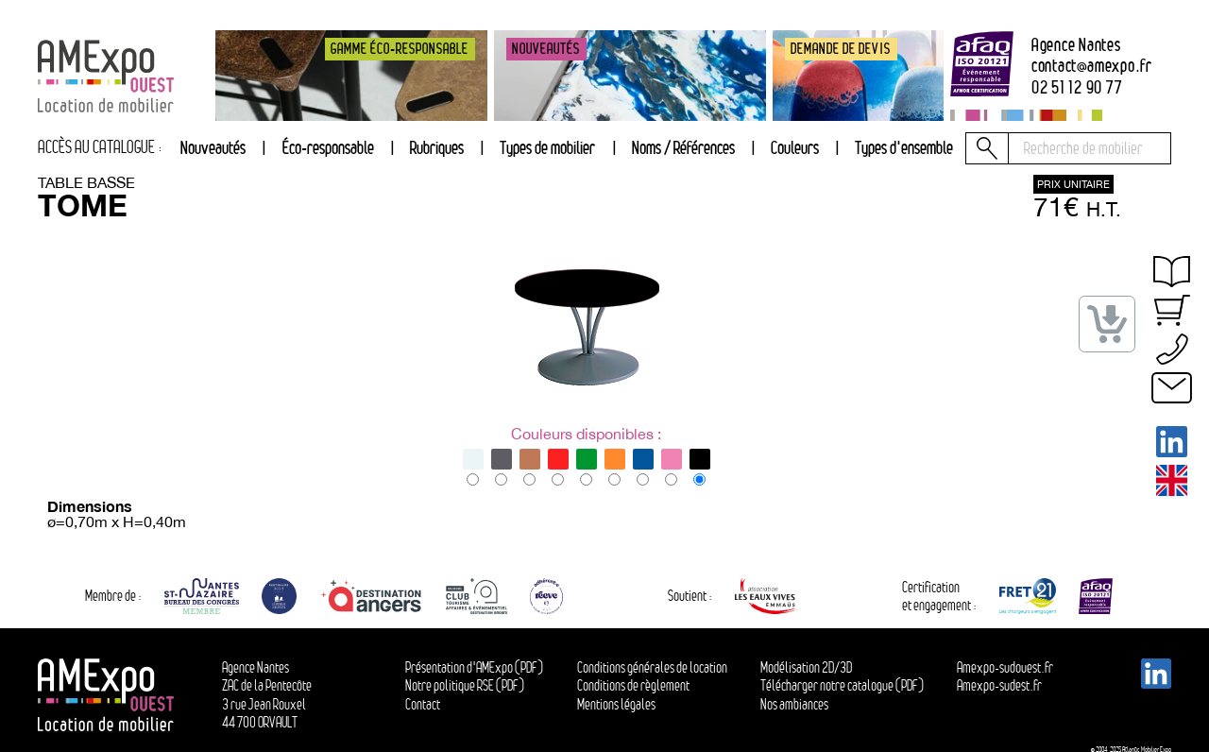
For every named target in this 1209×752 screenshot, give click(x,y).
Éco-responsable (328, 147)
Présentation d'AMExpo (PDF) (474, 667)
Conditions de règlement (633, 685)
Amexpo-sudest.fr (999, 685)
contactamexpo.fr (1091, 66)
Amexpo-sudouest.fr (1005, 667)
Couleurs (795, 147)
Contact (422, 704)
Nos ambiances (794, 704)
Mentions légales (616, 704)
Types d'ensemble (904, 147)
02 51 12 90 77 (1077, 87)
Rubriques (437, 147)
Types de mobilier (547, 147)
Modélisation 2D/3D (806, 667)
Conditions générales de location (652, 667)
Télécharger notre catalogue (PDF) (842, 685)
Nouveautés (213, 147)
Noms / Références (683, 147)
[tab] (437, 148)
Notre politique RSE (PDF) (464, 685)
